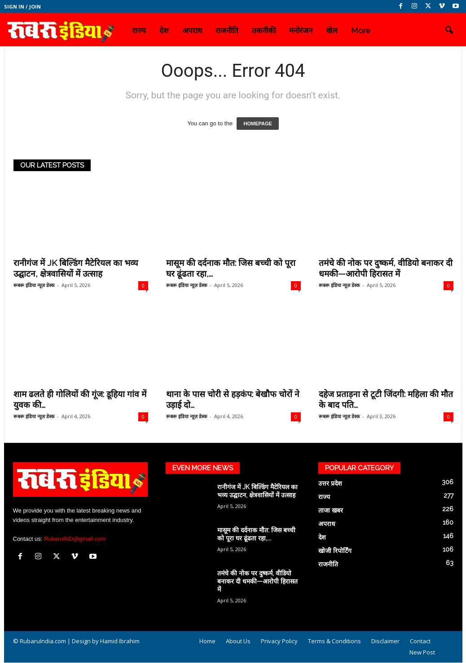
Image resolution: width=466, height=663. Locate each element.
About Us (238, 641)
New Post (422, 652)
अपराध (192, 30)
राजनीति (226, 30)
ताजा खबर (330, 510)
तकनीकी (264, 30)
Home (207, 641)
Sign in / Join (22, 6)
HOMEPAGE (257, 123)
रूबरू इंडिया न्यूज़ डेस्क (33, 285)
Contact (420, 641)
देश (164, 30)
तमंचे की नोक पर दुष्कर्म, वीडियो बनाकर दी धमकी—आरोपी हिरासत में (257, 581)
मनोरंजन (300, 30)
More (360, 30)
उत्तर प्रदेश (330, 483)
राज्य (139, 30)
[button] (449, 30)
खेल (332, 30)
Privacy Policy (279, 641)
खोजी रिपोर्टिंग (335, 550)
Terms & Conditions (334, 641)
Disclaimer (385, 641)
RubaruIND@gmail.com (75, 538)
